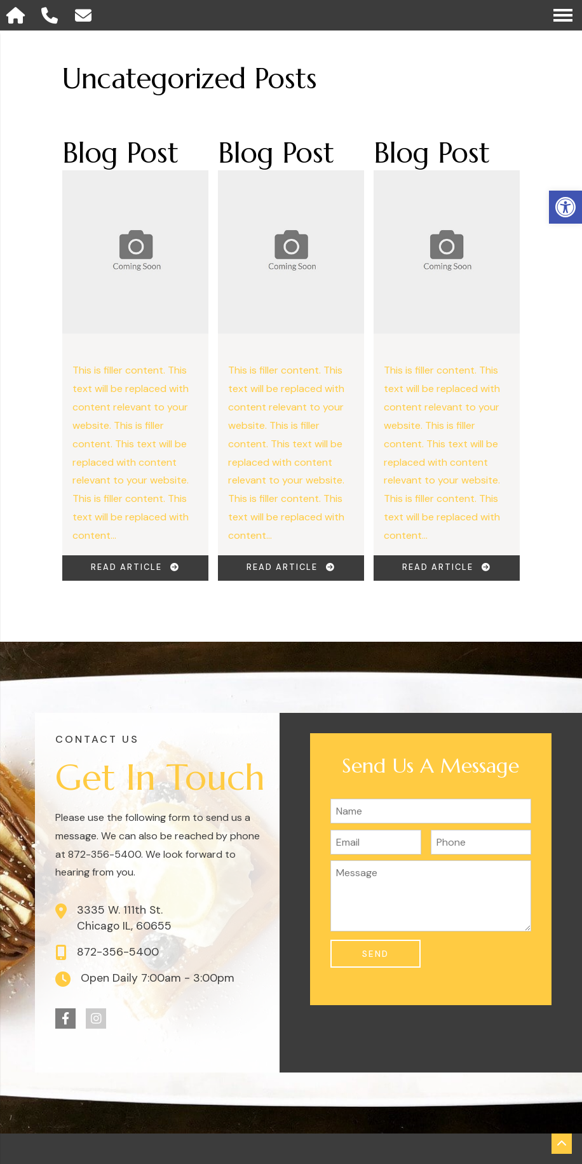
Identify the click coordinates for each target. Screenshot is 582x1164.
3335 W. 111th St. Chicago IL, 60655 (124, 918)
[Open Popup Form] (85, 15)
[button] (565, 207)
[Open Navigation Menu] (562, 15)
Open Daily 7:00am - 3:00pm (157, 978)
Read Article (135, 567)
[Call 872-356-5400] (52, 15)
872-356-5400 (118, 952)
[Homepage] (18, 15)
